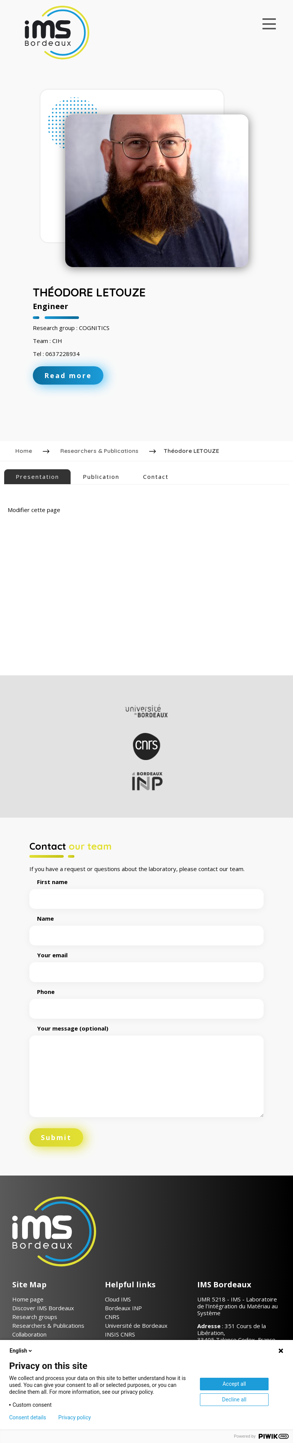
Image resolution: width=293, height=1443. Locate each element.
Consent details (27, 1417)
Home (23, 450)
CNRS (112, 1316)
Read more (68, 375)
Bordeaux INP (123, 1307)
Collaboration (29, 1334)
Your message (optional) (146, 1071)
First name (146, 890)
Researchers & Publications (99, 450)
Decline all (234, 1399)
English (21, 1351)
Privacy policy (74, 1417)
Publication (101, 476)
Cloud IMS (118, 1299)
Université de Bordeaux (136, 1325)
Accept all (234, 1384)
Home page (27, 1299)
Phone (146, 1000)
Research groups (34, 1316)
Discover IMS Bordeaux (43, 1307)
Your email (146, 964)
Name (146, 927)
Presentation (37, 476)
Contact (156, 476)
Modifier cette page (34, 510)
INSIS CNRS (120, 1334)
